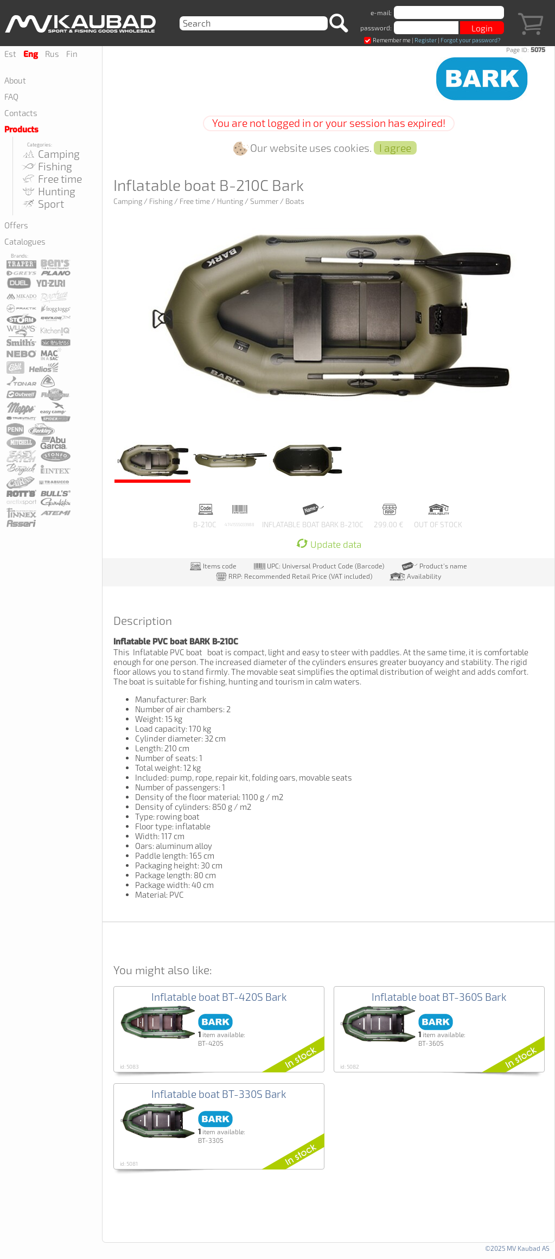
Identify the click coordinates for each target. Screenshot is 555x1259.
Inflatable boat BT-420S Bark (219, 996)
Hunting (48, 191)
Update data (328, 544)
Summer (264, 201)
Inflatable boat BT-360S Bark (439, 996)
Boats (294, 201)
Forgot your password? (470, 39)
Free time (51, 178)
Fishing (46, 166)
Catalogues (25, 241)
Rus (52, 54)
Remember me (387, 39)
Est (10, 54)
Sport (42, 203)
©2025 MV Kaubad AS (517, 1248)
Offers (16, 225)
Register (425, 39)
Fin (72, 54)
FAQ (11, 96)
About (15, 80)
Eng (30, 54)
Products (21, 129)
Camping (50, 154)
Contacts (20, 113)
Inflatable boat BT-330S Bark (218, 1094)
